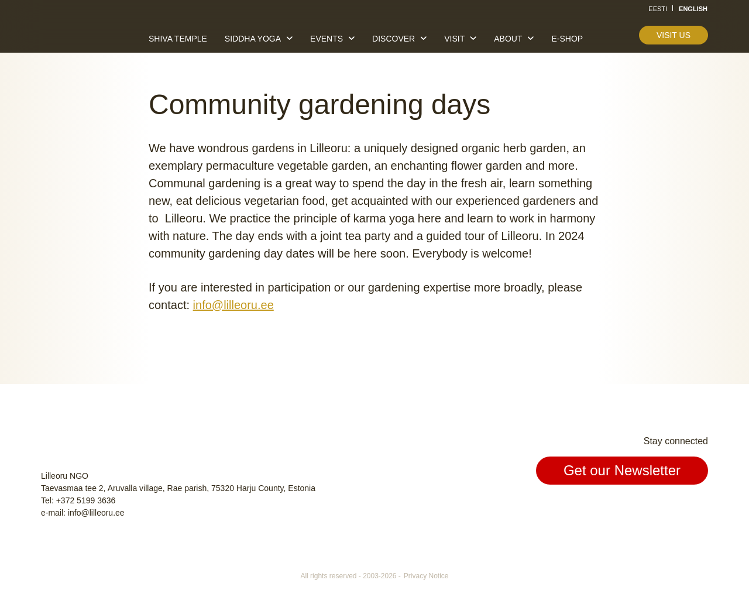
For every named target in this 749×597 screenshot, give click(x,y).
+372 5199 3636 (86, 500)
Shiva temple (178, 38)
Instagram (670, 509)
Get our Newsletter (622, 470)
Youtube (697, 509)
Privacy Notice (426, 575)
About (508, 38)
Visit (454, 38)
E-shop (567, 38)
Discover (393, 38)
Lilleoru (76, 35)
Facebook (643, 509)
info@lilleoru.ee (233, 304)
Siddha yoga (253, 38)
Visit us (673, 35)
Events (326, 38)
